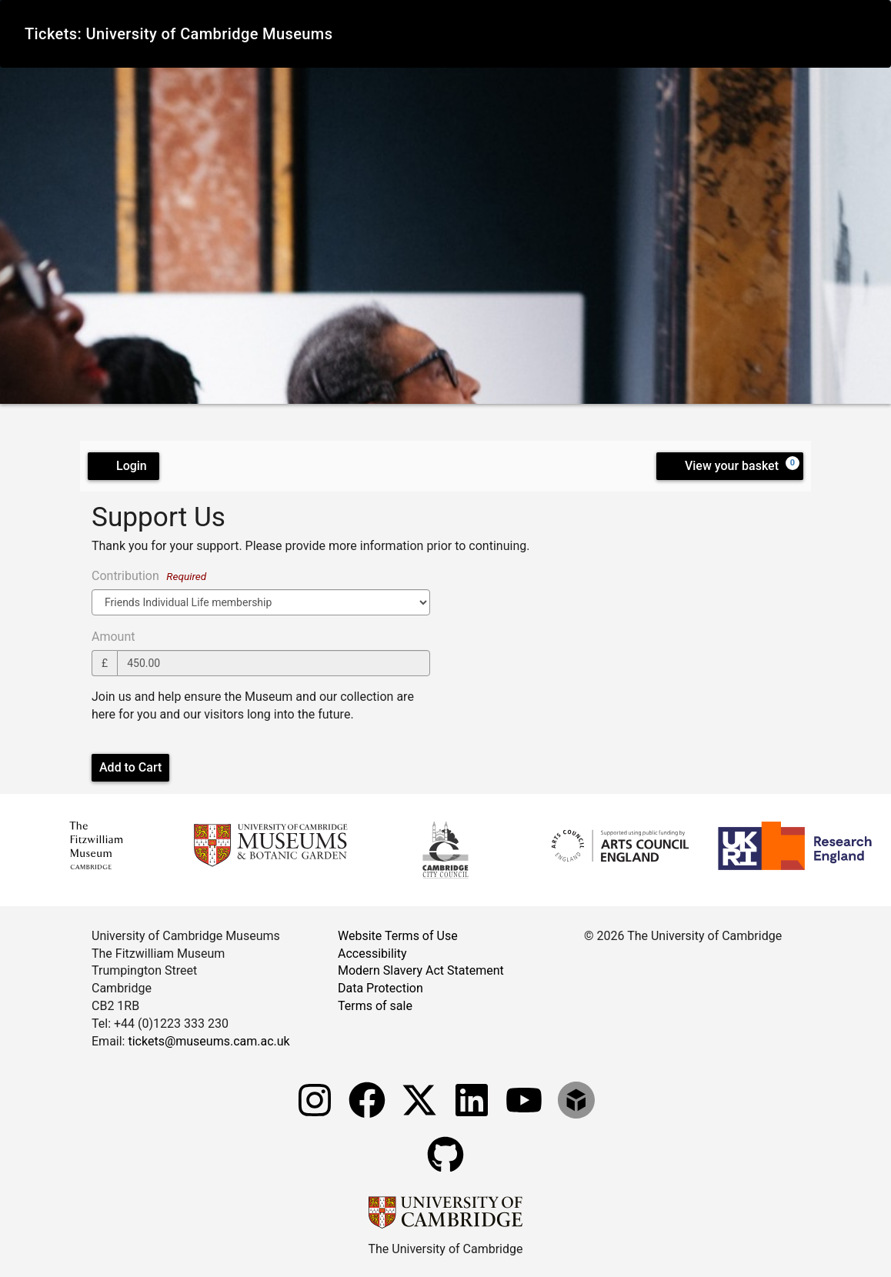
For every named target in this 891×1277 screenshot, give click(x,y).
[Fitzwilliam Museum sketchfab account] (576, 1120)
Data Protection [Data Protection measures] (380, 988)
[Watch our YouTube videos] (525, 1120)
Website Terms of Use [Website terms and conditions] (398, 936)
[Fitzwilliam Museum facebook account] (368, 1120)
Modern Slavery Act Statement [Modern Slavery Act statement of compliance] (421, 970)
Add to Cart (130, 767)
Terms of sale (375, 1006)
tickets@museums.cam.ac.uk (208, 1041)
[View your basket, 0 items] (729, 466)
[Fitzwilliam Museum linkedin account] (473, 1120)
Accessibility (372, 953)
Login (123, 465)
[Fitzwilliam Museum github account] (445, 1175)
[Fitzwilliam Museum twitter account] (421, 1120)
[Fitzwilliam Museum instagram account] (316, 1120)
